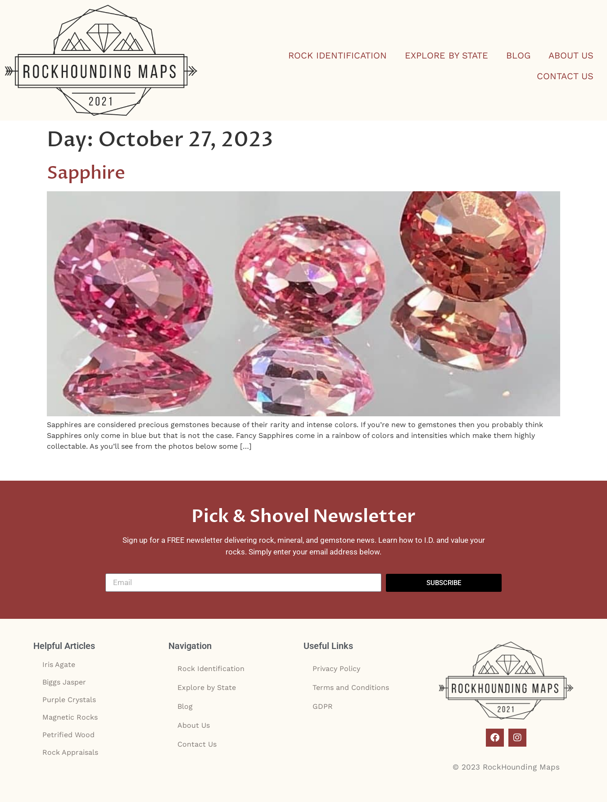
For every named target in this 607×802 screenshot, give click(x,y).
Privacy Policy (336, 668)
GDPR (323, 706)
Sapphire (86, 173)
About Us (570, 55)
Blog (518, 55)
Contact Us (565, 76)
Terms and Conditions (351, 687)
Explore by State (446, 55)
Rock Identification (337, 55)
